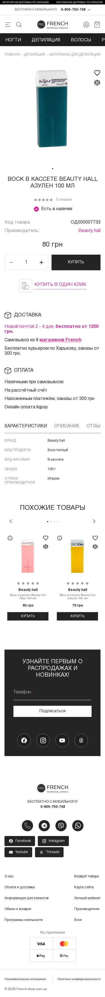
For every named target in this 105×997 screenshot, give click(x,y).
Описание (67, 426)
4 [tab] (57, 521)
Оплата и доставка (19, 887)
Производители (86, 909)
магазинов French (60, 340)
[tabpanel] (52, 113)
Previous (11, 521)
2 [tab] (51, 521)
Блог (78, 920)
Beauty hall (89, 231)
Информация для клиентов (26, 898)
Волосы (81, 40)
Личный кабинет (87, 898)
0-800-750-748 (73, 9)
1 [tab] (52, 168)
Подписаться (52, 711)
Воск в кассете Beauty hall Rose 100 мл (27, 594)
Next (94, 521)
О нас (9, 876)
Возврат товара (86, 876)
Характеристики (25, 426)
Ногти (13, 40)
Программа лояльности (23, 920)
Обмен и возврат (17, 909)
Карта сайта (84, 887)
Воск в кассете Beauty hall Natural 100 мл (77, 594)
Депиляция (46, 40)
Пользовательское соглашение (25, 979)
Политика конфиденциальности (79, 979)
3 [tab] (54, 521)
